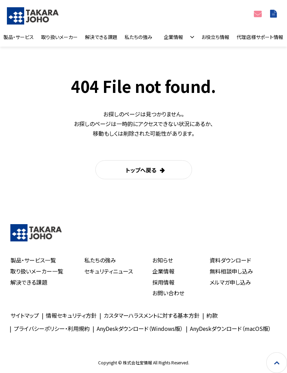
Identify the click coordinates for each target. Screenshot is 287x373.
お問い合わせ (258, 13)
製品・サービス (18, 37)
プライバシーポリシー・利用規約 (52, 328)
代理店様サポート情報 (260, 37)
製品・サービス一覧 (33, 260)
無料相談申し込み (231, 271)
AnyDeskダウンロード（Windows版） (140, 328)
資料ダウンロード (230, 260)
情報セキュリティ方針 (71, 315)
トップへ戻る (141, 170)
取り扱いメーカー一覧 (36, 271)
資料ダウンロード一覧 (274, 13)
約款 (212, 315)
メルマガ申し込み (230, 282)
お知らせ (162, 260)
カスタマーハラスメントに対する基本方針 (152, 315)
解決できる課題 (101, 37)
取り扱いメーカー (59, 37)
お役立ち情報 (215, 37)
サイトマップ (24, 315)
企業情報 (173, 37)
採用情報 (163, 282)
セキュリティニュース (108, 271)
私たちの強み (138, 37)
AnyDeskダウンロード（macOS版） (230, 328)
